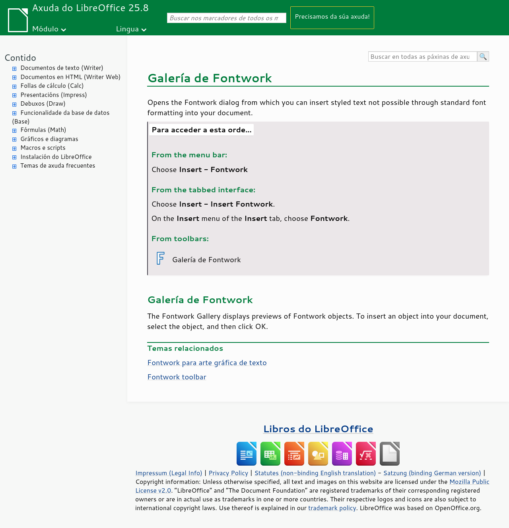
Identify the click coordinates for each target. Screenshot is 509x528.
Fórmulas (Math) (43, 130)
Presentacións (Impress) (53, 95)
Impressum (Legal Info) (168, 472)
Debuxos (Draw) (43, 103)
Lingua (127, 28)
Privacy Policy (228, 472)
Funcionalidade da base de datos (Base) (60, 117)
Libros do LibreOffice (318, 428)
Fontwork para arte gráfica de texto (207, 362)
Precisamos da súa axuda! (332, 16)
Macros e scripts (43, 147)
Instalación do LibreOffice (56, 157)
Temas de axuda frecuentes (57, 165)
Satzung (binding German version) (432, 472)
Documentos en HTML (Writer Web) (70, 77)
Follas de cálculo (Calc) (52, 85)
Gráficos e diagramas (49, 139)
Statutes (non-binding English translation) (315, 472)
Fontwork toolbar (176, 376)
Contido (20, 57)
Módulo (45, 28)
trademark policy (332, 507)
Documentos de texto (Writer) (61, 68)
